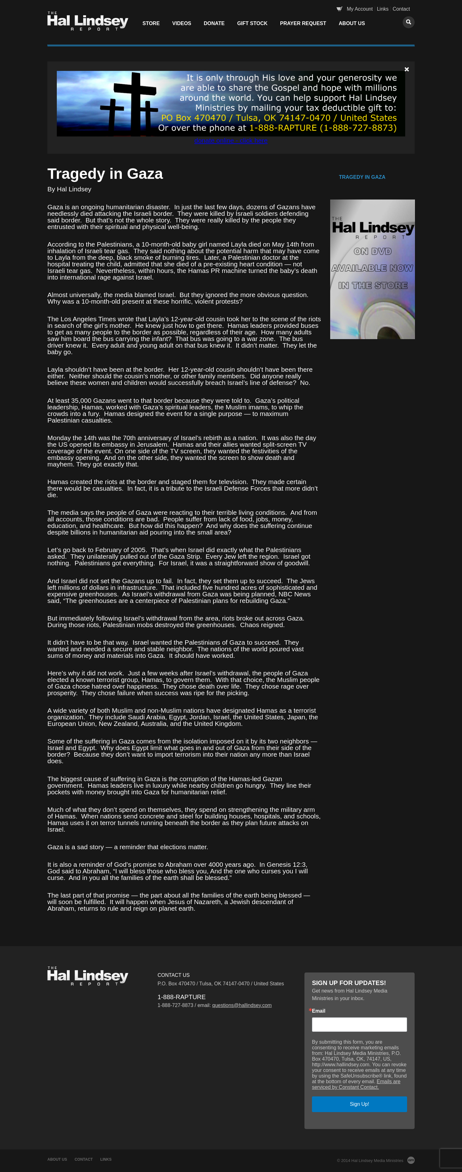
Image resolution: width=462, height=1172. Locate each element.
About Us (352, 23)
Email (318, 1011)
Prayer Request (303, 23)
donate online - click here (230, 140)
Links (383, 9)
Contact (401, 9)
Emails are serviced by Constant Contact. (356, 1084)
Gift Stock (252, 23)
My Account (360, 9)
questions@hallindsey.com (241, 1005)
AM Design (411, 1160)
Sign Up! (359, 1104)
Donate (214, 23)
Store (151, 23)
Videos (181, 23)
